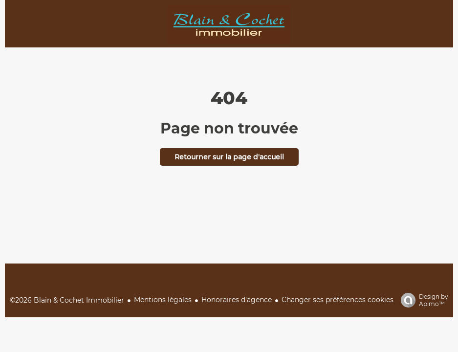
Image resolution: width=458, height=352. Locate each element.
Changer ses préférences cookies (337, 299)
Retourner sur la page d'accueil (229, 157)
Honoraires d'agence (236, 299)
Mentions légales (163, 299)
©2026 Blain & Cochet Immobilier (67, 300)
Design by (422, 300)
